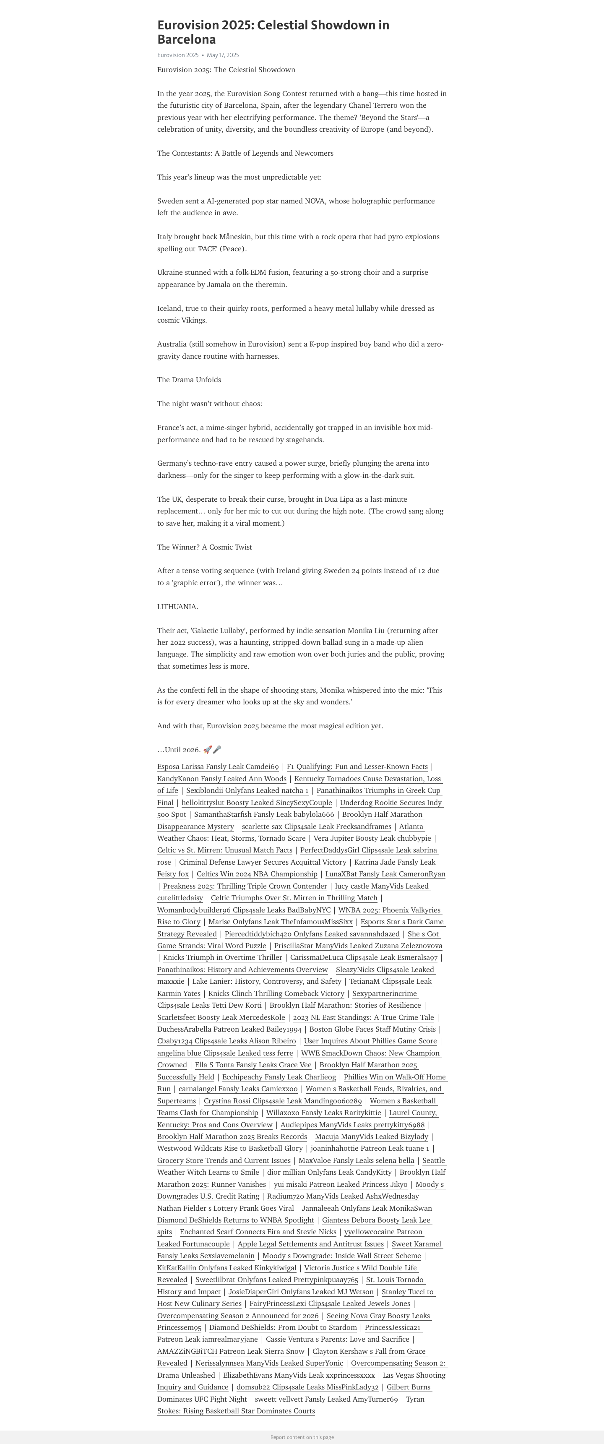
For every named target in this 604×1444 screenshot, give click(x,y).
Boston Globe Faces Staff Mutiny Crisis (373, 1029)
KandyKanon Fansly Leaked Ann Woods (221, 778)
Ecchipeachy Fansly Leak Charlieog (279, 1077)
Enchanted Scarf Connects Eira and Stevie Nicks (258, 1231)
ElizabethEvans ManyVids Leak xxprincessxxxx (299, 1375)
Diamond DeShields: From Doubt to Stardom (283, 1327)
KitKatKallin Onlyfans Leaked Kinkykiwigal (227, 1267)
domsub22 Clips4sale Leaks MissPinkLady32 (308, 1387)
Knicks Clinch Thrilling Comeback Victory (276, 993)
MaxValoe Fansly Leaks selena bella (356, 1160)
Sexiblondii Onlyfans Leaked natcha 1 (247, 790)
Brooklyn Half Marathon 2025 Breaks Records (232, 1136)
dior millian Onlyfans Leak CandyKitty (329, 1172)
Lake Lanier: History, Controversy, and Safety (267, 981)
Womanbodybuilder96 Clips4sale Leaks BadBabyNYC (244, 910)
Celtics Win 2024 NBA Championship (257, 873)
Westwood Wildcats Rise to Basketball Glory (230, 1148)
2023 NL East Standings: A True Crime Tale (363, 1017)
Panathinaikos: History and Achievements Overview (242, 969)
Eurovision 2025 (178, 55)
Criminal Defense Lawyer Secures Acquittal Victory (262, 862)
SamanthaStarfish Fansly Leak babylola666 (264, 814)
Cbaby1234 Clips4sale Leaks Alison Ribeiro (226, 1040)
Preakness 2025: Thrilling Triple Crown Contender (245, 886)
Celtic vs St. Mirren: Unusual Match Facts (224, 850)
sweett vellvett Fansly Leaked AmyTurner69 (326, 1399)
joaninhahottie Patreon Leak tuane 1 (370, 1148)
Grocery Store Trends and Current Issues (224, 1160)
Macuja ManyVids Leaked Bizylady (371, 1136)
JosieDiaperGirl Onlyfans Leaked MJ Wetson (301, 1291)
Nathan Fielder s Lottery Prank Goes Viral (225, 1208)
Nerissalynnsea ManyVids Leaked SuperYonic (269, 1363)
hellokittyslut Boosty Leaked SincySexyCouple (257, 802)
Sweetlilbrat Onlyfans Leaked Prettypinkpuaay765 (276, 1279)
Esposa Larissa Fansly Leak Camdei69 (218, 766)
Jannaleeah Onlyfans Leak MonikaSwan (367, 1208)
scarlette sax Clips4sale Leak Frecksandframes (316, 826)
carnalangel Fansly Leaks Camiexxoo (238, 1088)
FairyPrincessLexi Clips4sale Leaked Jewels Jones (330, 1303)
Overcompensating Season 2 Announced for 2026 (238, 1315)
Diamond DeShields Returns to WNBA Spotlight (235, 1220)
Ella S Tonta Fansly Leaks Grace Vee (253, 1064)
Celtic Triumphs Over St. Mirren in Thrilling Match (294, 897)
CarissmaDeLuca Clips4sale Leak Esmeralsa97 (363, 957)
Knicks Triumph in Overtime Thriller (222, 957)
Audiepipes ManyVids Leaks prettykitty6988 (353, 1124)
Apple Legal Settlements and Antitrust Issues (311, 1244)
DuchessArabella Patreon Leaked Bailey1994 (229, 1029)
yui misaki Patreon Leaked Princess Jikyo (341, 1184)
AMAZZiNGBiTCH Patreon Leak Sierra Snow (231, 1351)
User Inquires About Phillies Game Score (370, 1040)
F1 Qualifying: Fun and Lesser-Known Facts (357, 766)
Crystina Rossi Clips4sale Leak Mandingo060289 (283, 1100)
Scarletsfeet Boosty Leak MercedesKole (221, 1017)
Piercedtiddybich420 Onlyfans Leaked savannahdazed (312, 933)
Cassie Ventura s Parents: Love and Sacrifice (337, 1339)
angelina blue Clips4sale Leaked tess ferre (225, 1053)
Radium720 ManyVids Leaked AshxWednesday (343, 1196)
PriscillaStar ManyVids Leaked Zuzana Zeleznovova (358, 945)
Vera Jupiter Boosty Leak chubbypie (372, 838)
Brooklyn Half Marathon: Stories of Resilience (345, 1005)
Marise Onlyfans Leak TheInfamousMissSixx (280, 921)
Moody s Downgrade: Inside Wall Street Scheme (342, 1255)
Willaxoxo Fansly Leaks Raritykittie (323, 1112)
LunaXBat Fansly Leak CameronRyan (385, 873)
